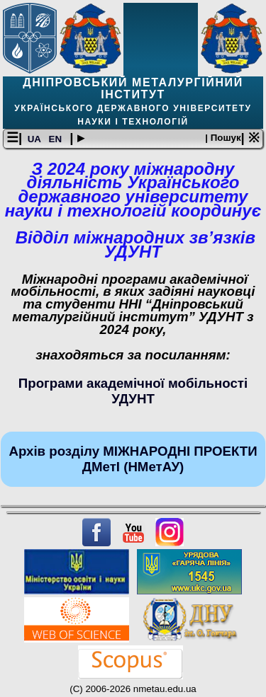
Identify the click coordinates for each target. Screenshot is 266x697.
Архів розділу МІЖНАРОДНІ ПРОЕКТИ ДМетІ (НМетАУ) (133, 459)
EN (57, 139)
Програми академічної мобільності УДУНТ (133, 391)
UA (35, 139)
